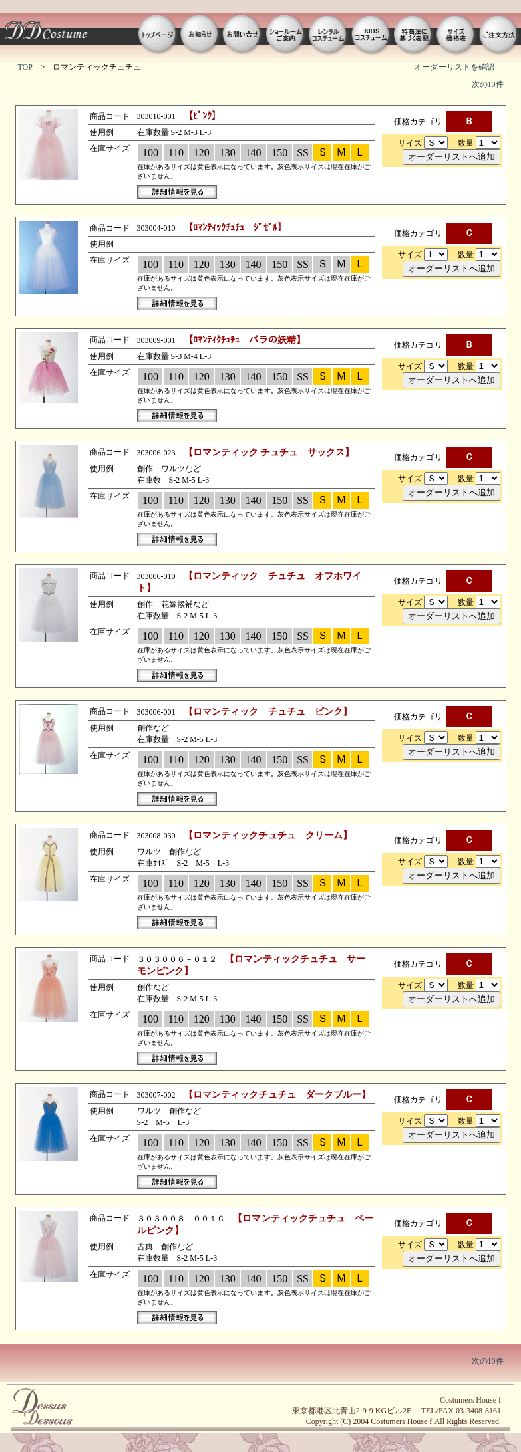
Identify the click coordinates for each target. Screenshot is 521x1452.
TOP (25, 67)
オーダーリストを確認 (454, 67)
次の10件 (488, 84)
